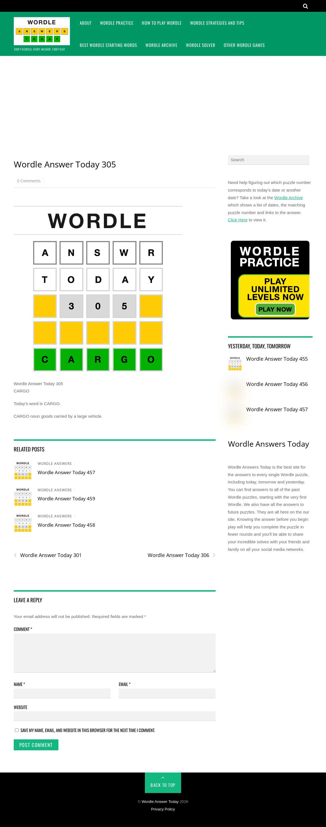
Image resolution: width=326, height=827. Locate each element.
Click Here (238, 219)
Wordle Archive (161, 45)
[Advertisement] (163, 98)
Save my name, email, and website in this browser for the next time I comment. (87, 730)
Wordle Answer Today (160, 801)
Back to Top (163, 785)
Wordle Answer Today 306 (182, 555)
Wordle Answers (55, 463)
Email (125, 684)
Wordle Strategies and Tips (217, 23)
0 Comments (29, 180)
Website (20, 707)
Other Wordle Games (244, 45)
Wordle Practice (116, 23)
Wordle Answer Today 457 (66, 472)
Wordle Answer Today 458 (66, 525)
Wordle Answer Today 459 (66, 498)
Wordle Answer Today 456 (277, 384)
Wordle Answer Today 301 (48, 555)
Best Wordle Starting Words (108, 45)
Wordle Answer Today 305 (65, 164)
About (86, 23)
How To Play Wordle (162, 23)
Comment (23, 629)
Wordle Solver (200, 45)
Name (19, 684)
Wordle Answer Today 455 (277, 358)
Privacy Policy (163, 809)
